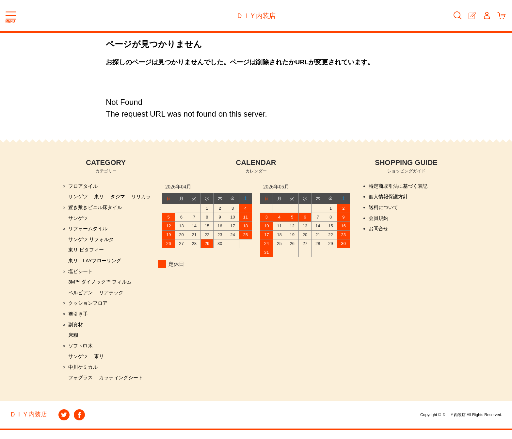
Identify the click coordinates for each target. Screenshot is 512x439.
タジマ (120, 197)
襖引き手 (78, 319)
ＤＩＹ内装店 (256, 15)
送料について (384, 208)
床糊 (73, 342)
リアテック (114, 297)
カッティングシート (124, 386)
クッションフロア (89, 308)
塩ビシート (81, 275)
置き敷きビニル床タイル (97, 208)
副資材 (76, 330)
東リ (100, 197)
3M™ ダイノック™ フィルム (102, 286)
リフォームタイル (89, 231)
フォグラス (81, 386)
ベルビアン (81, 297)
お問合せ (379, 231)
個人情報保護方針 (389, 197)
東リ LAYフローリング (96, 264)
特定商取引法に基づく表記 (400, 186)
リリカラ (144, 197)
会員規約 (379, 219)
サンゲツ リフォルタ (92, 242)
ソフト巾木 (81, 353)
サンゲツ (78, 197)
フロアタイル (84, 186)
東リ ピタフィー (87, 253)
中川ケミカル (84, 375)
